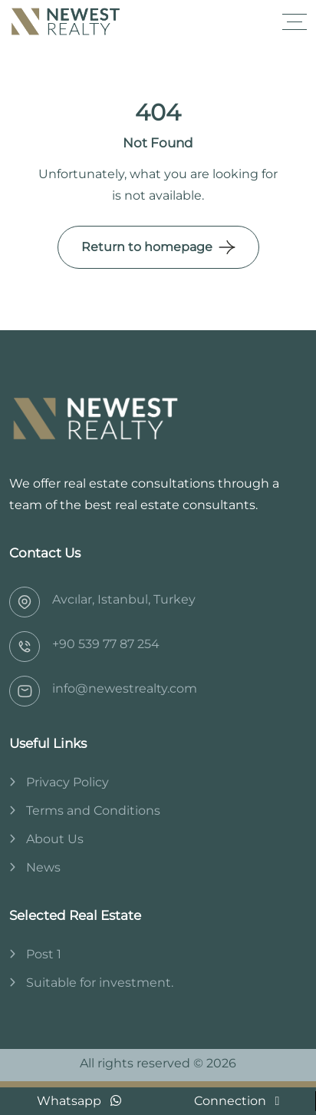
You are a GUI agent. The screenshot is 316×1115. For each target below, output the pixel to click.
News (43, 867)
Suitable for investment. (99, 982)
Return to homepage (146, 247)
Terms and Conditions (93, 810)
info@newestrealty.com (124, 688)
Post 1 (43, 954)
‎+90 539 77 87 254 (106, 644)
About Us (55, 839)
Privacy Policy (67, 782)
